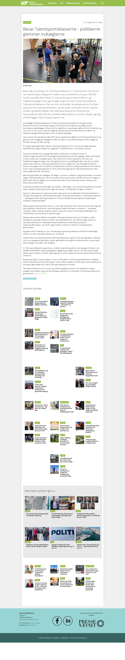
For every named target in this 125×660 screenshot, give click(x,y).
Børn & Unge (64, 402)
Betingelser (56, 638)
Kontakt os (32, 625)
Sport (37, 309)
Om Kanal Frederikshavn (78, 638)
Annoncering (35, 623)
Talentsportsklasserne (30, 278)
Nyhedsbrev (65, 638)
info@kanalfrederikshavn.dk (29, 619)
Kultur (37, 342)
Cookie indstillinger (45, 638)
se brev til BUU (41, 273)
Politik (37, 298)
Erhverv (63, 298)
